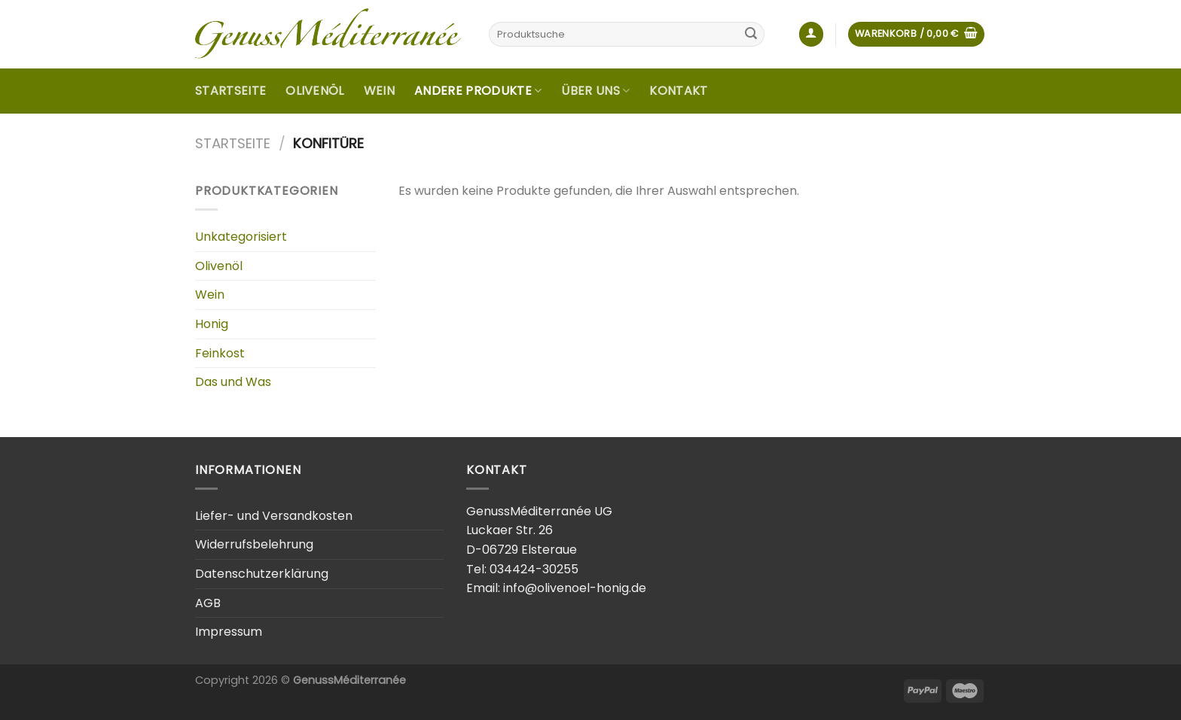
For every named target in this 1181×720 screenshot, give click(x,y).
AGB (208, 603)
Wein (379, 90)
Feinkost (220, 353)
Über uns (595, 90)
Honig (211, 324)
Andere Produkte (478, 90)
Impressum (228, 631)
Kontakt (678, 90)
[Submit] (751, 34)
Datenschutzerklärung (261, 573)
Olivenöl (314, 90)
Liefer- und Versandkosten (273, 515)
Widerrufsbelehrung (254, 544)
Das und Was (233, 381)
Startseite (230, 90)
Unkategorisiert (241, 236)
